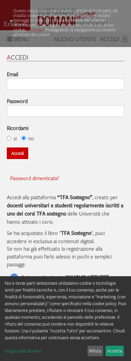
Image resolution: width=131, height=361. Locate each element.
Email (12, 74)
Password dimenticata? (34, 178)
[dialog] (65, 318)
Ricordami (17, 128)
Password (17, 101)
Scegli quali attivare (23, 351)
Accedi (17, 153)
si (12, 138)
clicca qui (35, 30)
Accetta (114, 351)
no (27, 138)
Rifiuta (95, 351)
